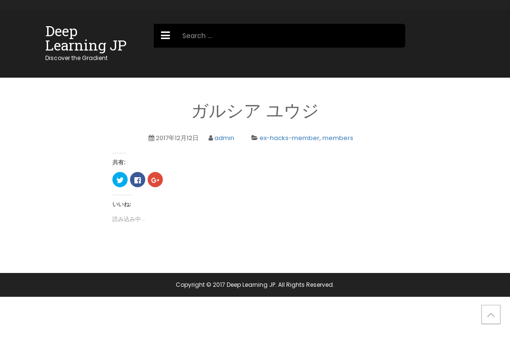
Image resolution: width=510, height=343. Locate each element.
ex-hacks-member (290, 137)
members (337, 137)
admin (224, 137)
